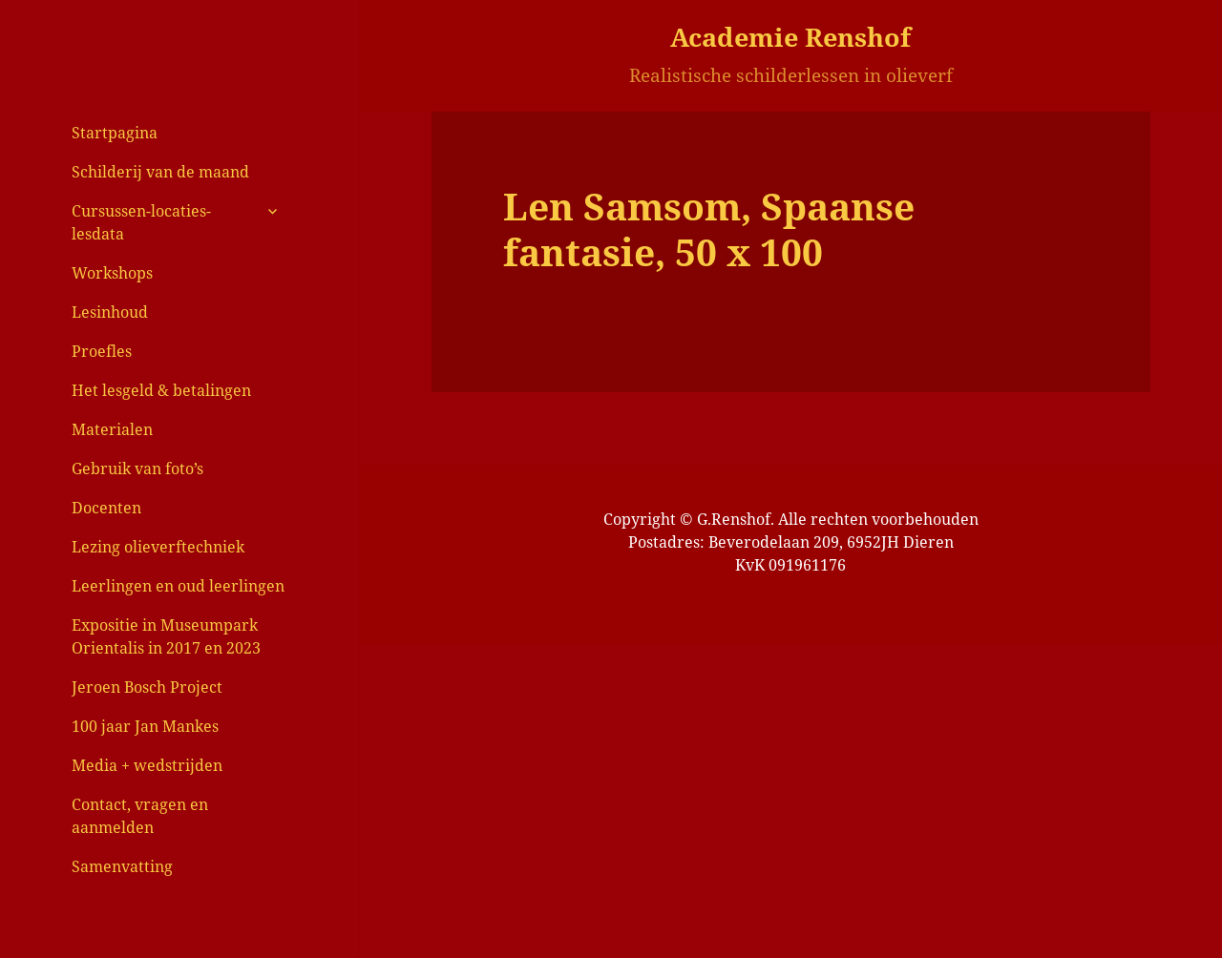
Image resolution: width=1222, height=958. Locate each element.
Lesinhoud (110, 312)
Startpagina (115, 132)
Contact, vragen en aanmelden (140, 816)
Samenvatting (122, 866)
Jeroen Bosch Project (147, 687)
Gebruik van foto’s (137, 468)
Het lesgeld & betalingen (161, 390)
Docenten (106, 507)
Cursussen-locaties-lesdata (141, 222)
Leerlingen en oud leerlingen (178, 585)
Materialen (112, 429)
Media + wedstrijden (147, 765)
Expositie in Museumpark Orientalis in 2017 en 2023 (166, 636)
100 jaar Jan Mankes (145, 726)
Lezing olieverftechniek (158, 546)
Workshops (112, 272)
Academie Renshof (790, 36)
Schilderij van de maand (160, 171)
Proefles (102, 351)
